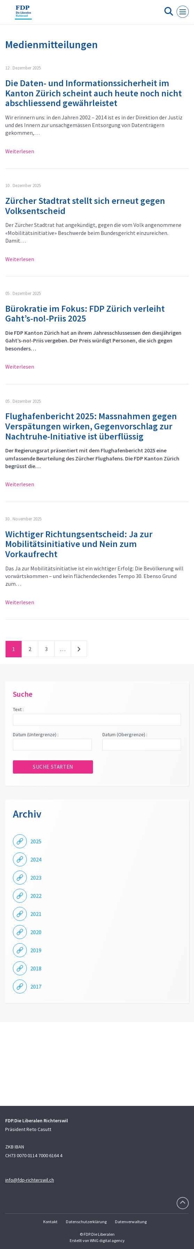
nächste (79, 650)
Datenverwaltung (131, 1221)
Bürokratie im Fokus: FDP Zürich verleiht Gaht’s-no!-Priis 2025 (85, 313)
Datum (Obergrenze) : (124, 734)
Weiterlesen (19, 151)
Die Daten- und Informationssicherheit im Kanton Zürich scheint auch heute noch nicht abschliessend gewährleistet (93, 93)
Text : (18, 709)
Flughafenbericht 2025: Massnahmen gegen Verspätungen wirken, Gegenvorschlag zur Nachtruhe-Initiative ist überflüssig (91, 426)
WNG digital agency (107, 1240)
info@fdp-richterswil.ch (29, 1180)
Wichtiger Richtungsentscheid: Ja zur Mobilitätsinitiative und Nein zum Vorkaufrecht (79, 544)
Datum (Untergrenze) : (36, 734)
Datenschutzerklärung (86, 1221)
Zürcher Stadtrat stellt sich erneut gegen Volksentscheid (85, 205)
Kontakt (50, 1221)
